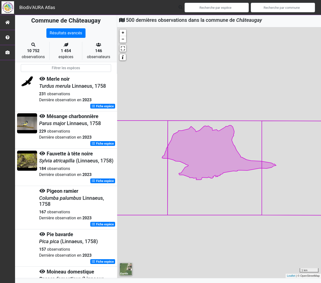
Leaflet (291, 275)
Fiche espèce (103, 106)
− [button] (123, 39)
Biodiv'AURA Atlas (37, 7)
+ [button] (123, 33)
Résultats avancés (66, 33)
